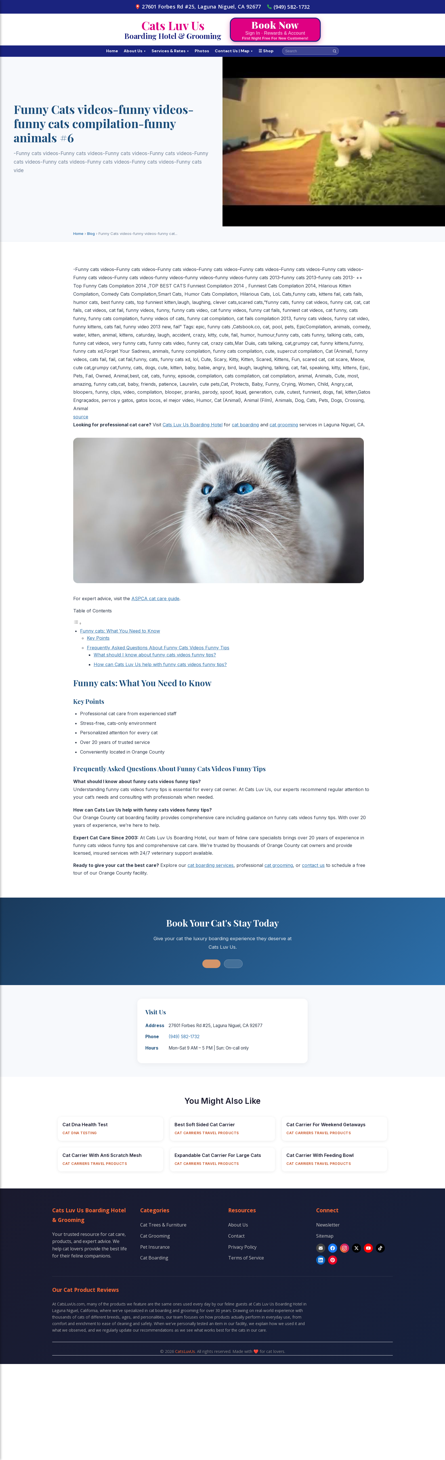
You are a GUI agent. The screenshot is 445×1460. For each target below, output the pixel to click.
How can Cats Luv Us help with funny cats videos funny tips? (160, 664)
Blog (91, 233)
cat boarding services (211, 865)
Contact (236, 1236)
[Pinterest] (332, 1260)
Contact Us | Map (234, 50)
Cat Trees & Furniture (163, 1225)
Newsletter (328, 1225)
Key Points (98, 638)
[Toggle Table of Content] (77, 623)
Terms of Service (246, 1258)
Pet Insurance (155, 1247)
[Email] (320, 1248)
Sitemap (324, 1236)
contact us (313, 865)
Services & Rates (170, 50)
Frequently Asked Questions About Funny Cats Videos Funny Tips (158, 647)
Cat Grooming (155, 1236)
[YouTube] (368, 1248)
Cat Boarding (154, 1258)
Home (112, 50)
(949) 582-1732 (288, 6)
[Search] (334, 51)
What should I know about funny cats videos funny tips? (155, 655)
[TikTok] (380, 1248)
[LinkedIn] (320, 1260)
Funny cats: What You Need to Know (120, 631)
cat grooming (284, 424)
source (80, 417)
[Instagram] (344, 1248)
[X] (356, 1248)
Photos (202, 50)
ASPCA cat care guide (155, 598)
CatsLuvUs (185, 1351)
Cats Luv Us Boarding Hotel (192, 424)
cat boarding (245, 424)
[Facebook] (332, 1248)
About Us (135, 50)
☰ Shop (266, 50)
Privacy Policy (242, 1247)
